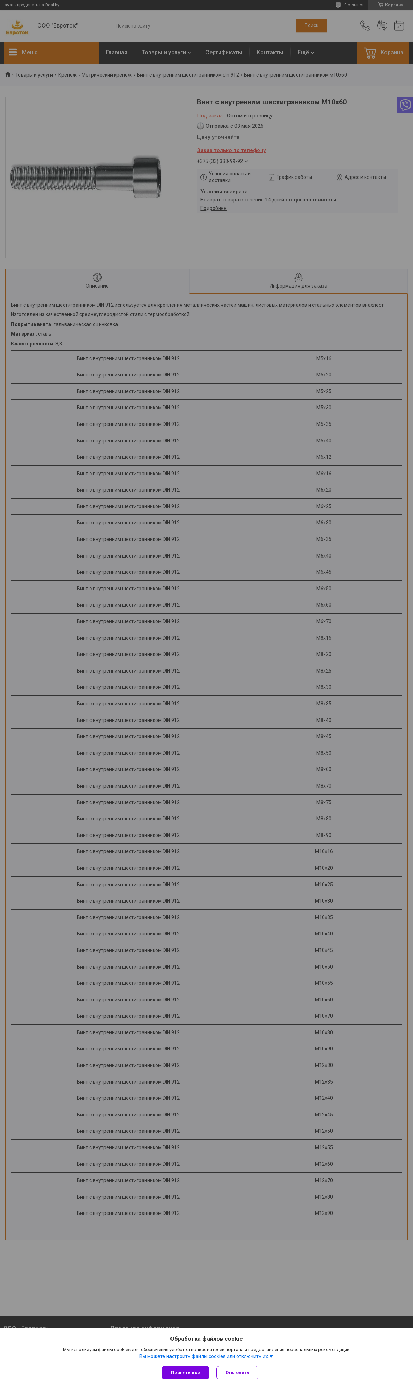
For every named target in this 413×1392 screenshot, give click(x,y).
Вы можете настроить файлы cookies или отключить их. (204, 1356)
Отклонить (237, 1372)
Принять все (185, 1372)
